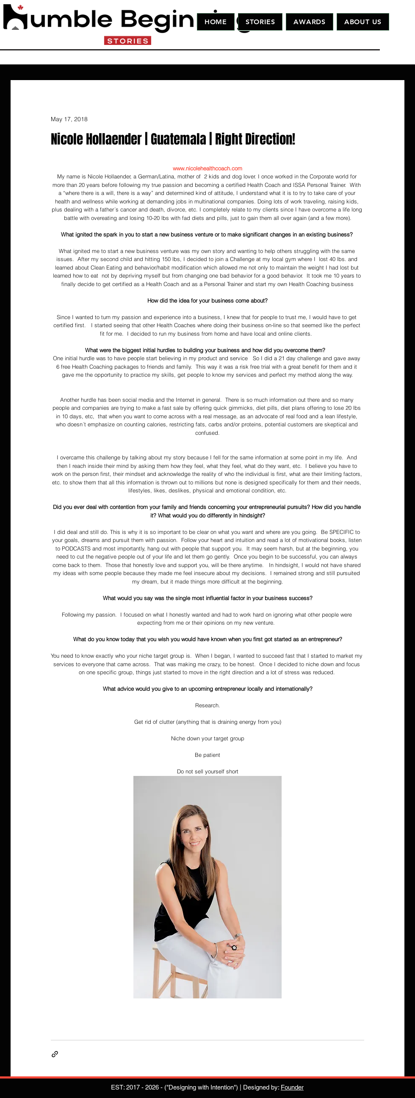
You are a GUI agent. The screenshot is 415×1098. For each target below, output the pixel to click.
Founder (292, 1087)
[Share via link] (55, 1054)
